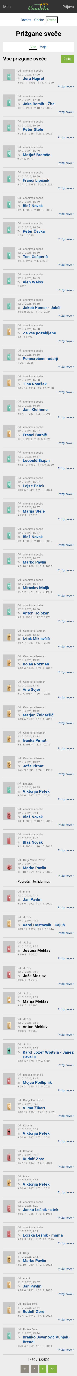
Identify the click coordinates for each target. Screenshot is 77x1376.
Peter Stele (33, 129)
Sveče (51, 20)
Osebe (39, 20)
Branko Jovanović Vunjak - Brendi (47, 1339)
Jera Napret (33, 78)
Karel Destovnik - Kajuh (44, 925)
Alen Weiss (33, 282)
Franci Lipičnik (36, 180)
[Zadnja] (52, 1369)
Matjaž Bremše (36, 154)
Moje (43, 47)
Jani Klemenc (35, 409)
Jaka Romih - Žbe (39, 103)
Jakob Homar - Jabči (41, 307)
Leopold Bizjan (36, 460)
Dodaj (67, 59)
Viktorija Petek (36, 791)
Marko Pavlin (34, 562)
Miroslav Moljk (36, 587)
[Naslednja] (42, 1369)
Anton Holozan (36, 613)
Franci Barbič (35, 435)
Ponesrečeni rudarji (40, 358)
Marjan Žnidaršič (38, 715)
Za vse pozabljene (39, 333)
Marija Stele (34, 511)
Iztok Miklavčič (36, 638)
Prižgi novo (66, 86)
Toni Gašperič (35, 256)
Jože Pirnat (33, 766)
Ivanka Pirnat (34, 740)
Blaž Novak (33, 205)
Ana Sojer (31, 689)
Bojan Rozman (36, 664)
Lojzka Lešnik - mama (43, 1235)
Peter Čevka (34, 231)
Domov (26, 20)
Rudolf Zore (33, 1159)
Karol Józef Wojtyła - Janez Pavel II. (48, 1054)
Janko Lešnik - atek (40, 1209)
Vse (33, 47)
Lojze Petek (33, 485)
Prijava (68, 7)
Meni (7, 7)
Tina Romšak (35, 384)
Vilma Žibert (34, 1108)
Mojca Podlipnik (37, 1082)
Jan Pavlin (32, 899)
